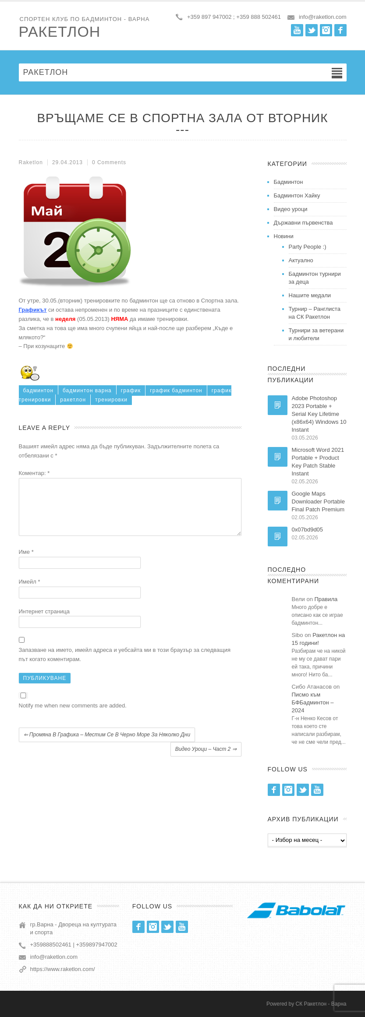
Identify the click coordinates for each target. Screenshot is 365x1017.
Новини (284, 236)
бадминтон (38, 390)
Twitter (311, 30)
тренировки (111, 400)
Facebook (340, 30)
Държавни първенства (303, 222)
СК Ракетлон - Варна (321, 1004)
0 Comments (109, 162)
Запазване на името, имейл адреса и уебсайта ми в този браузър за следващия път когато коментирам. (125, 665)
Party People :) (307, 246)
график (131, 390)
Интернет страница (44, 622)
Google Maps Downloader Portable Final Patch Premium (318, 501)
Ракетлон (60, 31)
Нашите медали (310, 295)
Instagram (326, 30)
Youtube (297, 30)
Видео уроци (291, 209)
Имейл (29, 592)
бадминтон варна (87, 390)
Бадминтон (288, 182)
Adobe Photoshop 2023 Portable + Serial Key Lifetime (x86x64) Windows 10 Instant (319, 414)
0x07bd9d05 (307, 529)
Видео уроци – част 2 (206, 760)
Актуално (301, 260)
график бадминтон (176, 390)
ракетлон (73, 400)
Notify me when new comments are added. (73, 716)
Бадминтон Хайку (297, 195)
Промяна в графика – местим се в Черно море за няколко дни (107, 745)
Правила (326, 599)
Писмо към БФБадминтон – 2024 (313, 702)
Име (26, 562)
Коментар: (34, 473)
